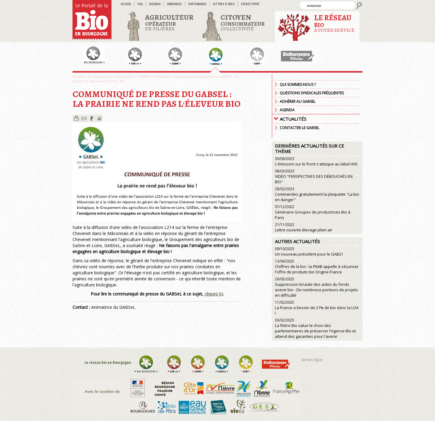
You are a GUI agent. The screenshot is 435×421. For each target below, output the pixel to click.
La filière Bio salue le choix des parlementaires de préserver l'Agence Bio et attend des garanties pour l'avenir (315, 328)
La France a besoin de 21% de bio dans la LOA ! (317, 308)
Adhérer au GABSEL (297, 101)
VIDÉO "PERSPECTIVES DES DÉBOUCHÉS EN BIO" (314, 176)
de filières (169, 22)
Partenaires (197, 4)
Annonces (174, 4)
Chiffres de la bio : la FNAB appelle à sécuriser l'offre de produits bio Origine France (317, 267)
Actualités (162, 76)
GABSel (145, 76)
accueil (126, 4)
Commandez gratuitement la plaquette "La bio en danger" (317, 194)
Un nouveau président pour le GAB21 (309, 251)
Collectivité (243, 22)
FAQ (140, 4)
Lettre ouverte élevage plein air (303, 227)
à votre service (334, 23)
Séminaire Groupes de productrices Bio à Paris (312, 212)
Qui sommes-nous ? (298, 84)
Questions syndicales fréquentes (312, 93)
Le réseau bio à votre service (111, 76)
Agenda (155, 4)
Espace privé (250, 4)
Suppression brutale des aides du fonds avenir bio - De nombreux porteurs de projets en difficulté (316, 287)
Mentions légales (312, 359)
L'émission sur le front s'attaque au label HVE (316, 161)
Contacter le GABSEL (299, 127)
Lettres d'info (224, 4)
